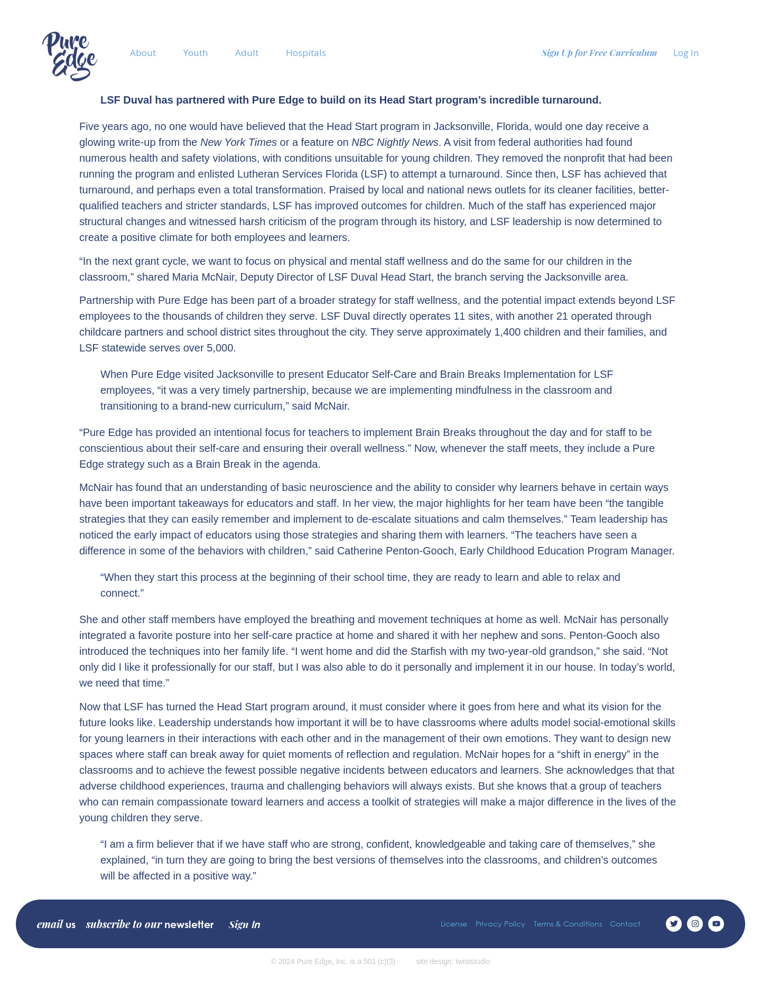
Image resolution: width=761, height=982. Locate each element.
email (56, 924)
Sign (244, 924)
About (143, 53)
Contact (625, 924)
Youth (195, 53)
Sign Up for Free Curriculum (599, 52)
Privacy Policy (500, 924)
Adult (246, 53)
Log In (686, 53)
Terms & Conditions (567, 924)
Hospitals (306, 53)
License (453, 924)
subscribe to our (150, 924)
